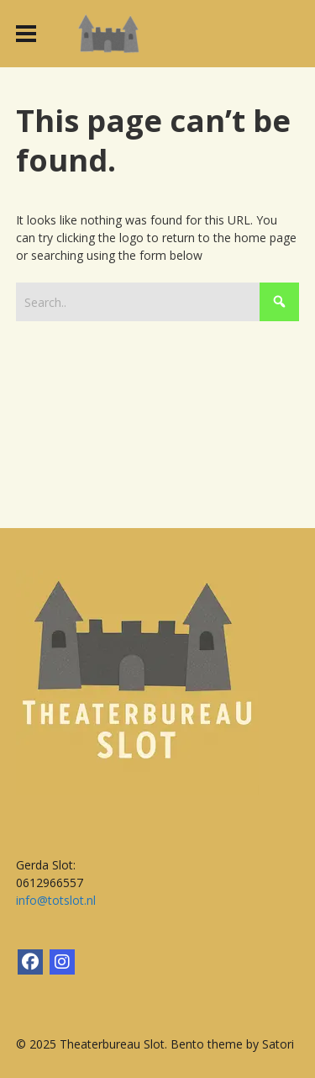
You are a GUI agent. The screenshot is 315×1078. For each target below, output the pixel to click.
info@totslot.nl (56, 900)
